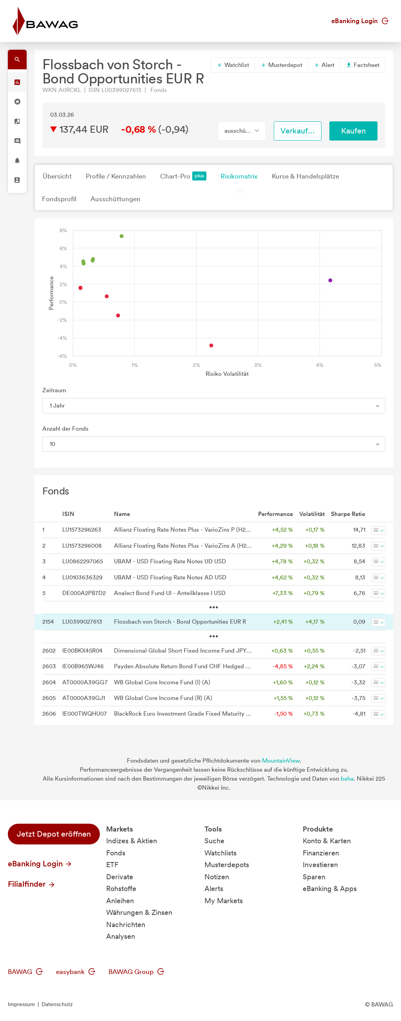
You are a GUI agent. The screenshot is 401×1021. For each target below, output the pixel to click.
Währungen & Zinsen (139, 912)
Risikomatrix (239, 176)
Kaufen (353, 130)
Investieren (320, 864)
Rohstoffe (121, 888)
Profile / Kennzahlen (116, 176)
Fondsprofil (59, 199)
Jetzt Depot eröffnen (54, 834)
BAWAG (25, 972)
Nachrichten (125, 924)
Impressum (21, 1004)
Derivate (119, 877)
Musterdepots (226, 864)
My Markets (223, 901)
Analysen (120, 936)
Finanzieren (321, 853)
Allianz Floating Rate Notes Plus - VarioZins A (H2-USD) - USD (183, 545)
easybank (75, 972)
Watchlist (233, 65)
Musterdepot (281, 65)
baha (347, 778)
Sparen (314, 877)
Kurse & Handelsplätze (305, 176)
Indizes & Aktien (131, 841)
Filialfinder (32, 884)
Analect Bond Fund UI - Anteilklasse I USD (170, 593)
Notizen (216, 877)
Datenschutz (57, 1004)
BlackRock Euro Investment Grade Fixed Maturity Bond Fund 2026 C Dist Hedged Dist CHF (183, 713)
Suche (214, 841)
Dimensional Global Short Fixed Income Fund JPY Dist (183, 650)
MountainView (281, 760)
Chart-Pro (183, 175)
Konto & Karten (327, 841)
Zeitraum (54, 390)
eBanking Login (359, 21)
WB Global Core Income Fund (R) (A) (163, 698)
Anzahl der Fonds (65, 428)
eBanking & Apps (330, 888)
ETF (112, 864)
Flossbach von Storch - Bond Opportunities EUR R (180, 621)
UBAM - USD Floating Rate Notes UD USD (170, 561)
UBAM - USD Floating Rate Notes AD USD (170, 577)
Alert (324, 65)
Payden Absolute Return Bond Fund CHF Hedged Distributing (183, 666)
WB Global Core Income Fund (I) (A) (162, 682)
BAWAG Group (136, 972)
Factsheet (362, 65)
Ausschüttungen (115, 199)
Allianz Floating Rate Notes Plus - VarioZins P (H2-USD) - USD (183, 529)
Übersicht (57, 176)
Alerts (213, 888)
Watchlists (220, 853)
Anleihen (120, 901)
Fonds (115, 853)
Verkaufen (298, 130)
